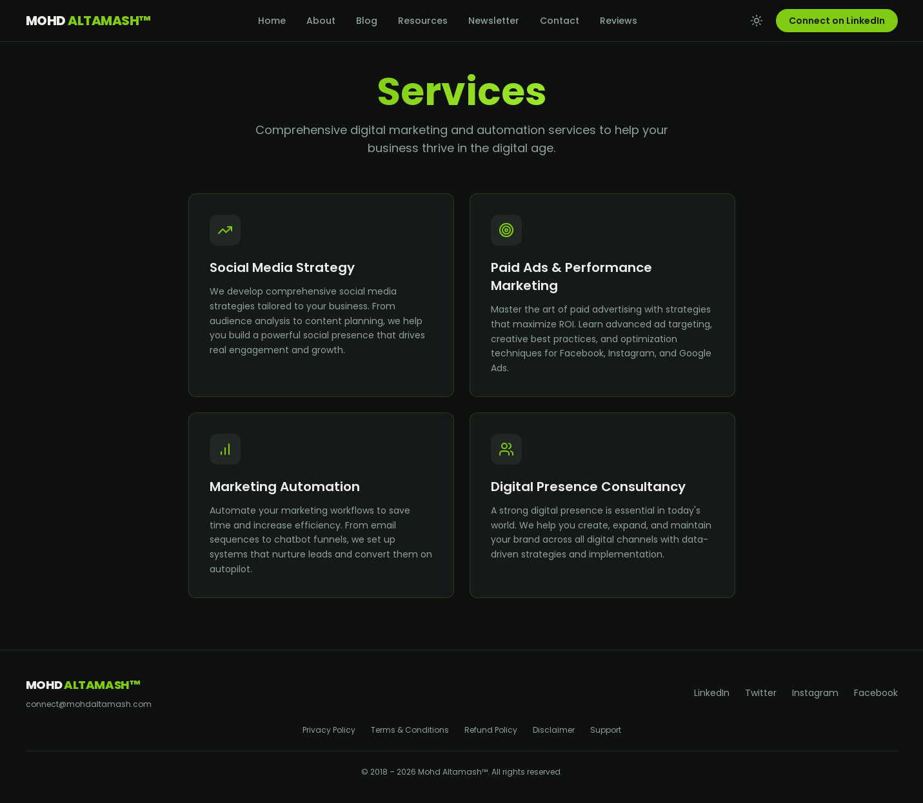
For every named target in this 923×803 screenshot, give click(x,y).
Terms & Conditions (410, 730)
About (320, 20)
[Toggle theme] (756, 20)
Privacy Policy (329, 730)
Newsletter (493, 20)
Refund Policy (490, 730)
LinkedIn (711, 692)
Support (605, 730)
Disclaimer (554, 730)
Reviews (618, 20)
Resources (423, 20)
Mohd (88, 21)
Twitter (761, 692)
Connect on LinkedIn (837, 20)
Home (272, 20)
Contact (559, 20)
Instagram (815, 692)
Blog (366, 20)
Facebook (876, 692)
